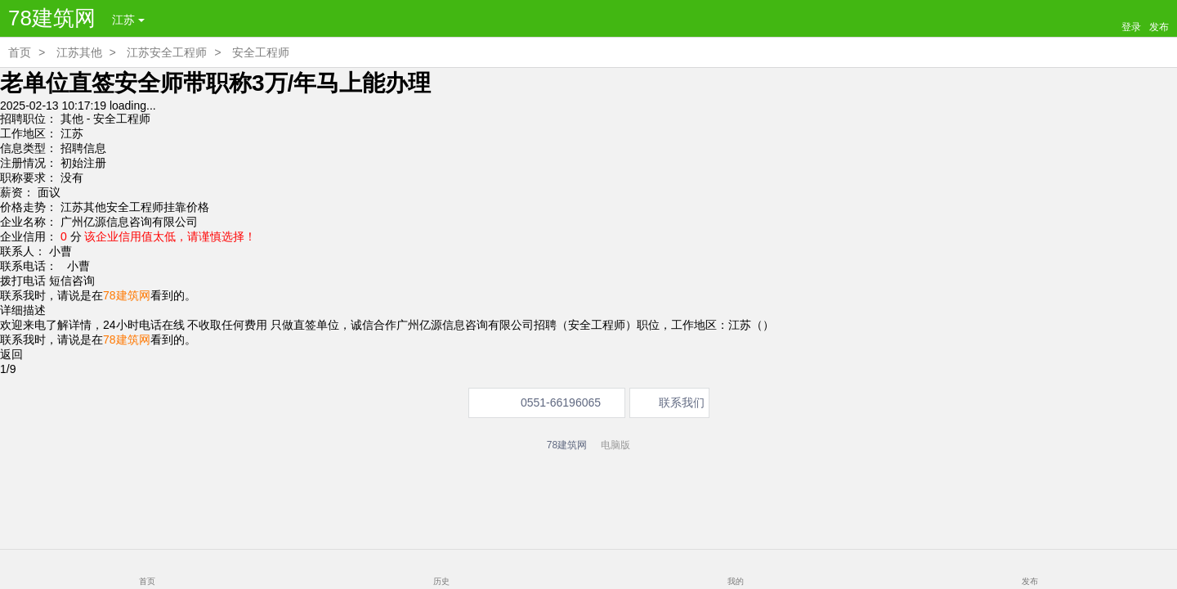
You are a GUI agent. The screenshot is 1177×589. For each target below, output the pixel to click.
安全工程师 (260, 52)
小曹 (75, 265)
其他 (71, 118)
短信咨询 (72, 280)
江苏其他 (79, 52)
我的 (735, 581)
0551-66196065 (561, 402)
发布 (1030, 581)
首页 (19, 52)
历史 (441, 581)
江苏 (128, 19)
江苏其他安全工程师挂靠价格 (134, 207)
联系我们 (682, 402)
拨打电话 (23, 280)
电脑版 (615, 445)
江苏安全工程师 (167, 52)
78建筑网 (52, 18)
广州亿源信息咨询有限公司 (129, 221)
